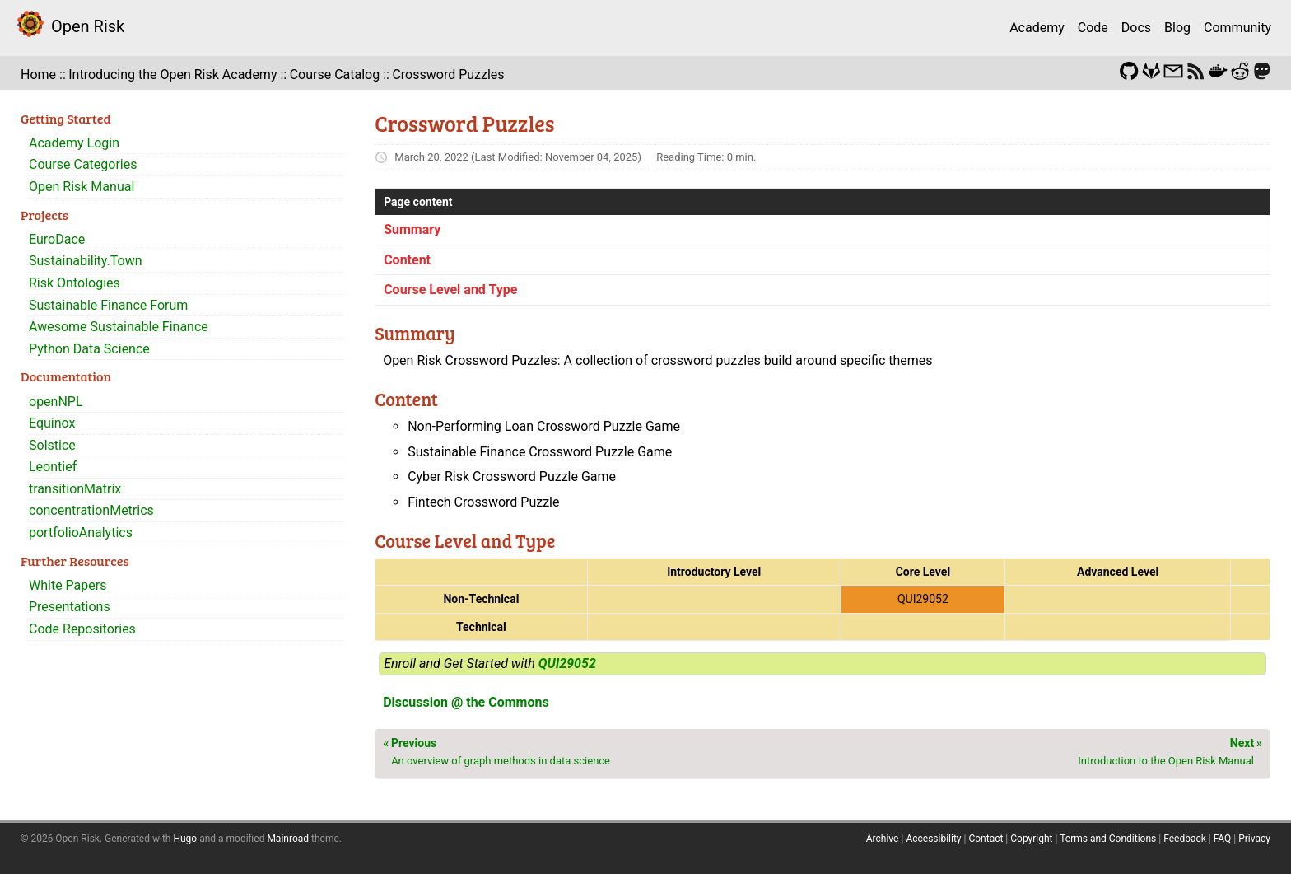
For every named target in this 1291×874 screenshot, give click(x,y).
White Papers (67, 585)
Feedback (1184, 838)
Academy (1037, 27)
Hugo (185, 838)
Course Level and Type (450, 289)
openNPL (56, 401)
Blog (1177, 27)
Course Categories (83, 164)
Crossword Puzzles (448, 74)
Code (1093, 27)
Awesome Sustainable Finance (118, 326)
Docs (1136, 27)
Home (38, 74)
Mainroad (288, 838)
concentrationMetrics (91, 510)
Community (1237, 27)
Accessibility (933, 838)
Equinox (52, 423)
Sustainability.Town (85, 261)
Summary (412, 229)
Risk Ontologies (74, 283)
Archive (882, 838)
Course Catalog (335, 74)
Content (407, 260)
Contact (985, 838)
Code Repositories (82, 629)
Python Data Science (89, 349)
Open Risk (87, 26)
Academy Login (74, 143)
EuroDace (57, 239)
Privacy (1254, 838)
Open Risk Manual (81, 186)
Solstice (52, 445)
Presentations (69, 607)
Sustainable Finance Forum (108, 305)
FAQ (1223, 838)
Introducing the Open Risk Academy (172, 74)
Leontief (53, 466)
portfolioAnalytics (81, 532)
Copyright (1031, 838)
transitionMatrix (75, 489)
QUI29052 (567, 663)
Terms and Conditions (1108, 838)
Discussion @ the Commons (466, 702)
